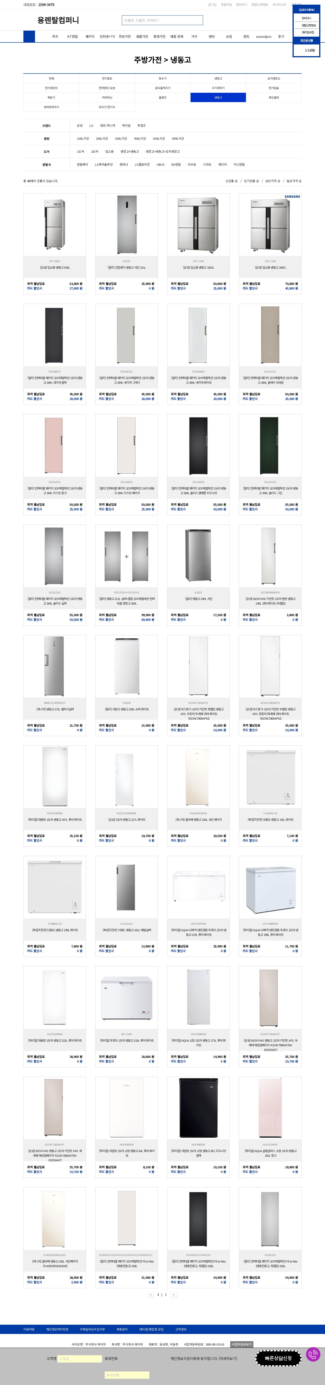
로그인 (212, 4)
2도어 (94, 151)
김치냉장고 (274, 78)
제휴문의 (122, 1329)
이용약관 (29, 1329)
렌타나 (124, 164)
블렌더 (163, 97)
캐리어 (222, 164)
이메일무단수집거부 (92, 1329)
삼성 (80, 125)
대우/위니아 (107, 125)
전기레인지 (51, 88)
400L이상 (140, 138)
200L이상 (102, 138)
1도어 (80, 151)
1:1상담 (310, 50)
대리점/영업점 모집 (151, 1329)
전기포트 (107, 78)
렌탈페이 (82, 164)
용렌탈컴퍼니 (58, 19)
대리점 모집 (304, 32)
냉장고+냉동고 (130, 151)
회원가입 (226, 4)
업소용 (109, 151)
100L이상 (83, 138)
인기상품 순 (251, 181)
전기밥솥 (273, 88)
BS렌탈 (176, 164)
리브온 (192, 164)
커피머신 (107, 97)
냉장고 (218, 78)
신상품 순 (232, 181)
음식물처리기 (162, 88)
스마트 (207, 164)
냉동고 (218, 97)
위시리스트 (279, 4)
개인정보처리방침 (57, 1329)
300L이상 (121, 138)
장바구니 (241, 4)
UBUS (161, 164)
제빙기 (51, 97)
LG (91, 125)
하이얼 (126, 125)
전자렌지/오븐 (107, 88)
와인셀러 (273, 97)
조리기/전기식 (107, 107)
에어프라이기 (51, 107)
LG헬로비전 (142, 164)
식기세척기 (218, 88)
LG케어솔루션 (104, 164)
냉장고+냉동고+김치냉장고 (163, 151)
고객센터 (180, 1329)
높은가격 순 (294, 181)
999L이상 (178, 138)
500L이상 (159, 138)
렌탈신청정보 (260, 4)
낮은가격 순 (272, 181)
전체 (51, 78)
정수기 (163, 78)
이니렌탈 (239, 164)
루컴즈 (141, 125)
